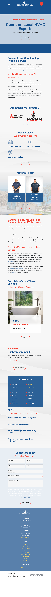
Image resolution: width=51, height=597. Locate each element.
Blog (25, 594)
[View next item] (27, 124)
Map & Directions (25, 573)
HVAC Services (25, 588)
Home (25, 580)
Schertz (14, 401)
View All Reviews (19, 367)
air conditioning (20, 268)
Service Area (25, 592)
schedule (14, 272)
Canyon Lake (31, 387)
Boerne (30, 384)
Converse (30, 390)
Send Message (25, 537)
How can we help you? (13, 516)
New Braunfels (15, 398)
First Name (10, 495)
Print (24, 328)
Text (14, 328)
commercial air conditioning (17, 70)
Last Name (29, 495)
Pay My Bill (25, 560)
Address (10, 506)
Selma (29, 401)
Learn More (25, 210)
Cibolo (13, 390)
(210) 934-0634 (25, 556)
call (8, 272)
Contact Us (25, 596)
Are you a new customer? (13, 511)
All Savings (25, 338)
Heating (25, 586)
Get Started (25, 38)
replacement (11, 261)
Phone (9, 501)
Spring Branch (15, 403)
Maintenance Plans (25, 590)
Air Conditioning (25, 584)
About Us (25, 582)
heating (12, 268)
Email (19, 328)
